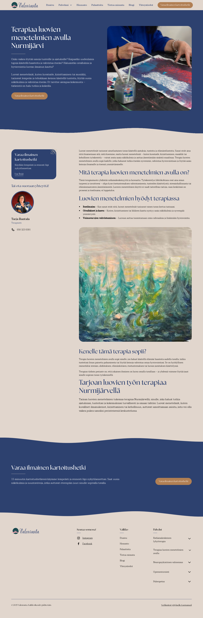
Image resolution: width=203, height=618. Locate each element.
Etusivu (50, 5)
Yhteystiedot (146, 5)
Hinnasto (82, 5)
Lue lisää (19, 174)
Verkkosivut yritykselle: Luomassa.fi (176, 605)
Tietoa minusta (116, 5)
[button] (65, 5)
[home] (24, 5)
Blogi (131, 5)
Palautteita (97, 5)
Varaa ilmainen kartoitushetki (175, 5)
